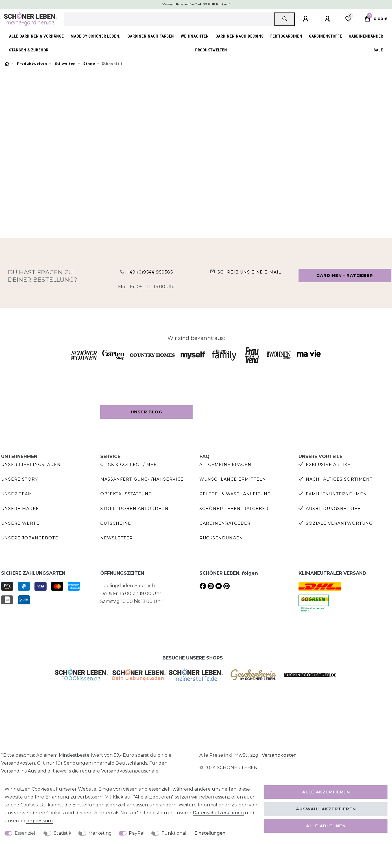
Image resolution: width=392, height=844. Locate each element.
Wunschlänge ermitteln (232, 479)
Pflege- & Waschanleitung (235, 493)
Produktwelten (211, 50)
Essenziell (26, 833)
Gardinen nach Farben (150, 36)
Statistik (62, 833)
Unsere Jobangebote (29, 538)
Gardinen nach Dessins (239, 36)
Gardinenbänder (366, 36)
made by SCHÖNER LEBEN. (96, 36)
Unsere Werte (20, 523)
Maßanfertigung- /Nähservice (142, 479)
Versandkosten (279, 755)
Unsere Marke (20, 508)
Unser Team (16, 493)
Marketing (100, 833)
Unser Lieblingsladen (31, 464)
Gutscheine (115, 523)
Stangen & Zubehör (28, 50)
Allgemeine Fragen (225, 464)
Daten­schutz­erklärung (218, 812)
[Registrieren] (328, 19)
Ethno (88, 64)
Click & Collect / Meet (130, 464)
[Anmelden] (306, 19)
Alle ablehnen (326, 825)
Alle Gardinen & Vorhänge (36, 36)
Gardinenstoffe (325, 36)
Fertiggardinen (286, 36)
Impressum (39, 820)
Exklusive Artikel (329, 464)
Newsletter (116, 538)
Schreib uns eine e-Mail (249, 272)
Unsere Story (19, 479)
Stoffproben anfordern (134, 508)
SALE (378, 50)
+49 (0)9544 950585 (150, 272)
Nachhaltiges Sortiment (339, 479)
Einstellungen (209, 833)
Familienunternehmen (336, 493)
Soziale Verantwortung (339, 523)
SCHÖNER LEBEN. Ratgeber (234, 508)
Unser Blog (146, 412)
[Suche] (284, 19)
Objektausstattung (126, 493)
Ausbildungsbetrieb (333, 508)
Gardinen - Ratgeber (344, 275)
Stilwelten (65, 64)
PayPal (137, 833)
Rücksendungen (221, 538)
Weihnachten (195, 36)
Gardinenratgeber (225, 523)
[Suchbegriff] (169, 19)
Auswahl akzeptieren (326, 809)
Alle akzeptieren (326, 792)
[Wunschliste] (348, 19)
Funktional (174, 833)
